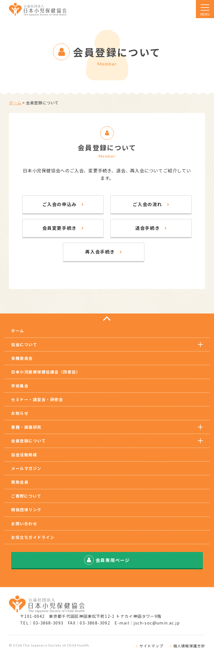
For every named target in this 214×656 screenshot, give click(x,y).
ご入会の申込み (59, 204)
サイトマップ (151, 645)
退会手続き (147, 228)
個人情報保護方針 (189, 645)
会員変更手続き (59, 228)
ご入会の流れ (147, 204)
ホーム (15, 102)
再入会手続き (100, 251)
